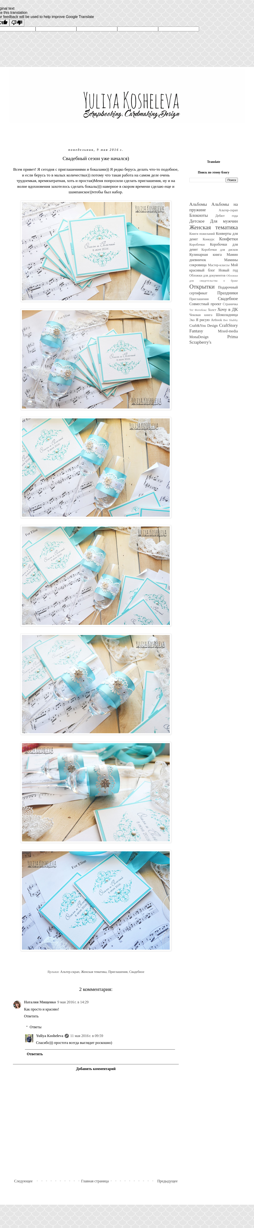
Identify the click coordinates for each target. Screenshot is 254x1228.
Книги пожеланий (202, 233)
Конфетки (228, 238)
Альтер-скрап (69, 972)
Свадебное (136, 972)
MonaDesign (199, 337)
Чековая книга (200, 315)
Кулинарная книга (205, 254)
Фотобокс (201, 310)
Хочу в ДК (228, 309)
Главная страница (95, 1181)
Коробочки (197, 244)
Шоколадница (227, 315)
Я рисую (203, 320)
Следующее (23, 1181)
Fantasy (196, 330)
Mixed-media (228, 331)
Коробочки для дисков (219, 249)
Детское (197, 221)
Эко (192, 320)
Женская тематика (94, 972)
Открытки (202, 286)
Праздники (227, 292)
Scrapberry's (200, 342)
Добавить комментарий (95, 1069)
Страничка (230, 304)
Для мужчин (224, 221)
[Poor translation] (16, 23)
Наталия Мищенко (40, 1002)
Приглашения (118, 972)
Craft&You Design (203, 326)
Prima (232, 336)
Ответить (31, 1016)
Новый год (228, 270)
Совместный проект (205, 304)
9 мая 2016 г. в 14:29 (72, 1002)
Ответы (36, 1027)
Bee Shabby (230, 320)
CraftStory (228, 325)
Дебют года (226, 216)
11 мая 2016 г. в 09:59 (86, 1036)
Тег (191, 310)
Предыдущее (167, 1181)
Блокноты (198, 215)
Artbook (216, 320)
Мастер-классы (219, 265)
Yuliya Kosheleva (49, 1036)
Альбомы (198, 204)
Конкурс (209, 239)
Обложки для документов (207, 275)
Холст (212, 310)
